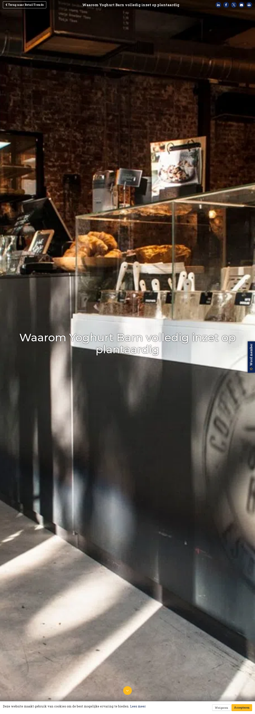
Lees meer (138, 706)
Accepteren (242, 707)
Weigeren (221, 708)
